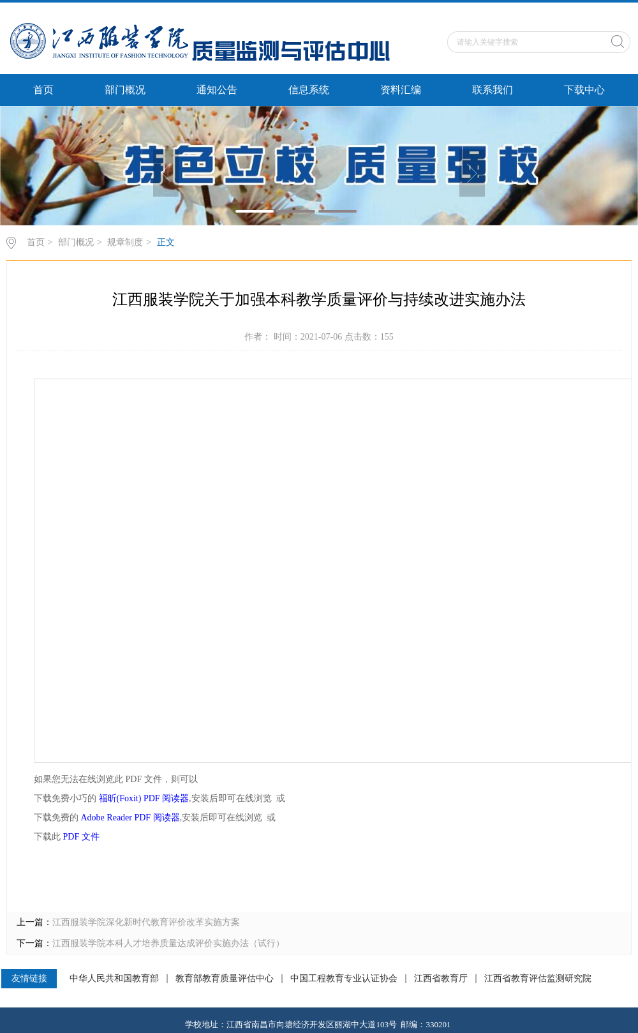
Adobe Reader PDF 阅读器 (130, 817)
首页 (43, 89)
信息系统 (308, 89)
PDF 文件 (81, 836)
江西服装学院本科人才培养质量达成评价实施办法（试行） (168, 943)
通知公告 (217, 89)
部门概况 (125, 89)
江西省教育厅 (441, 978)
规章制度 (125, 242)
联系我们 (492, 89)
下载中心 (584, 89)
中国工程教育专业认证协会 (343, 978)
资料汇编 (400, 89)
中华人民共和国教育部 (114, 978)
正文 (166, 242)
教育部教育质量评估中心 (224, 978)
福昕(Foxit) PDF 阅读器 (144, 798)
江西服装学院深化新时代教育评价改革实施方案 (146, 922)
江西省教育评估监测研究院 (537, 978)
